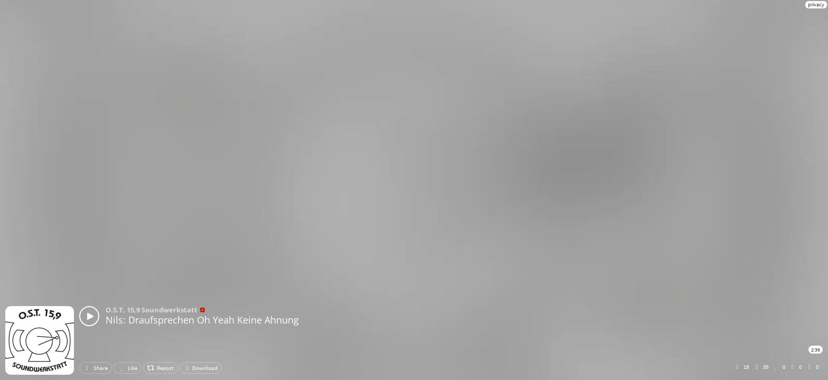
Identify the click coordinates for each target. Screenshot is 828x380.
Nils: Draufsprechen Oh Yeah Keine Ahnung (202, 320)
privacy (816, 4)
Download (201, 368)
